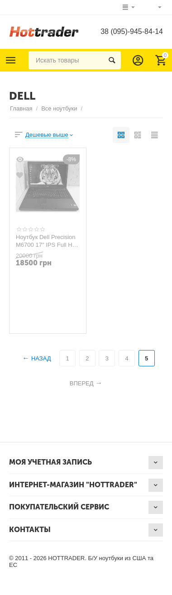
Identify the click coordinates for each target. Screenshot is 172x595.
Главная (21, 108)
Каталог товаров (11, 60)
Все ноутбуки (59, 108)
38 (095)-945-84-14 (131, 31)
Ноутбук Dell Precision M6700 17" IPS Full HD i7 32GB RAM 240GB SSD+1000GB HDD (46, 241)
